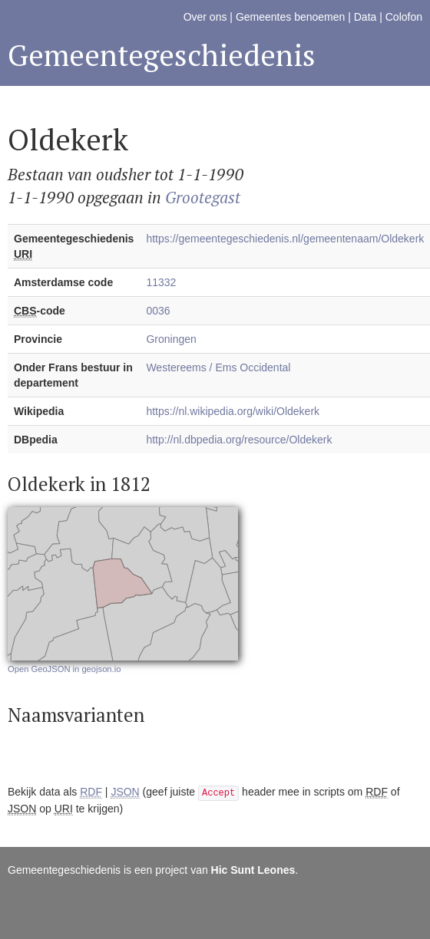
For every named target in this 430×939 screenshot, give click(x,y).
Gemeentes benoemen (290, 17)
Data (365, 17)
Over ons (205, 17)
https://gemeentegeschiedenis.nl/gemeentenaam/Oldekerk (285, 238)
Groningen (171, 339)
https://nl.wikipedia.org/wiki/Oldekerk (232, 411)
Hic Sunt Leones (253, 870)
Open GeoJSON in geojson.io (64, 669)
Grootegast (202, 197)
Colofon (403, 17)
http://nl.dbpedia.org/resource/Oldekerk (239, 439)
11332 (161, 282)
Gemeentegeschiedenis (162, 54)
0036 (158, 311)
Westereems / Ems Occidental (218, 367)
